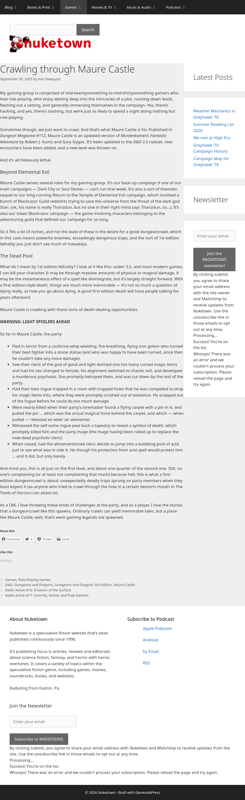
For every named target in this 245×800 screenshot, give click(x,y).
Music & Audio (144, 7)
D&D (9, 584)
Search (88, 29)
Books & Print (43, 7)
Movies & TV (107, 7)
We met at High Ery (211, 137)
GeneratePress (147, 792)
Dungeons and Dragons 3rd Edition (83, 584)
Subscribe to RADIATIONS (39, 739)
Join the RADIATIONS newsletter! (214, 259)
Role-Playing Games (34, 579)
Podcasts (178, 7)
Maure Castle (124, 584)
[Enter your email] (214, 236)
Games (76, 7)
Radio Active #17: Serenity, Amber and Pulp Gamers (47, 595)
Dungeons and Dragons (33, 584)
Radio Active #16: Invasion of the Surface (38, 590)
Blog (13, 7)
